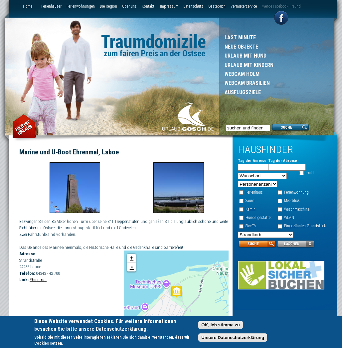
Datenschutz (193, 6)
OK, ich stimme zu (220, 325)
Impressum (169, 6)
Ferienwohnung (296, 192)
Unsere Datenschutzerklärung (232, 338)
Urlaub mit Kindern (249, 65)
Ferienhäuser (51, 6)
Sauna (249, 200)
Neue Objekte (241, 47)
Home (27, 6)
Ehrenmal (38, 279)
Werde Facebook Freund (281, 6)
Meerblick (291, 200)
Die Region (108, 6)
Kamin (250, 209)
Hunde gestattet (258, 217)
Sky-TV (250, 226)
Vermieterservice (244, 6)
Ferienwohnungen (81, 6)
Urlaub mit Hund (245, 56)
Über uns (129, 6)
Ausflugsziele (243, 92)
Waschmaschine (296, 209)
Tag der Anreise (252, 160)
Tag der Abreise (282, 160)
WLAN (289, 217)
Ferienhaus (253, 192)
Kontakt (148, 6)
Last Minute (240, 37)
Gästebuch (217, 6)
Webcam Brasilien (247, 83)
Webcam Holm (242, 74)
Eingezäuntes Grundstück (305, 226)
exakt (310, 173)
